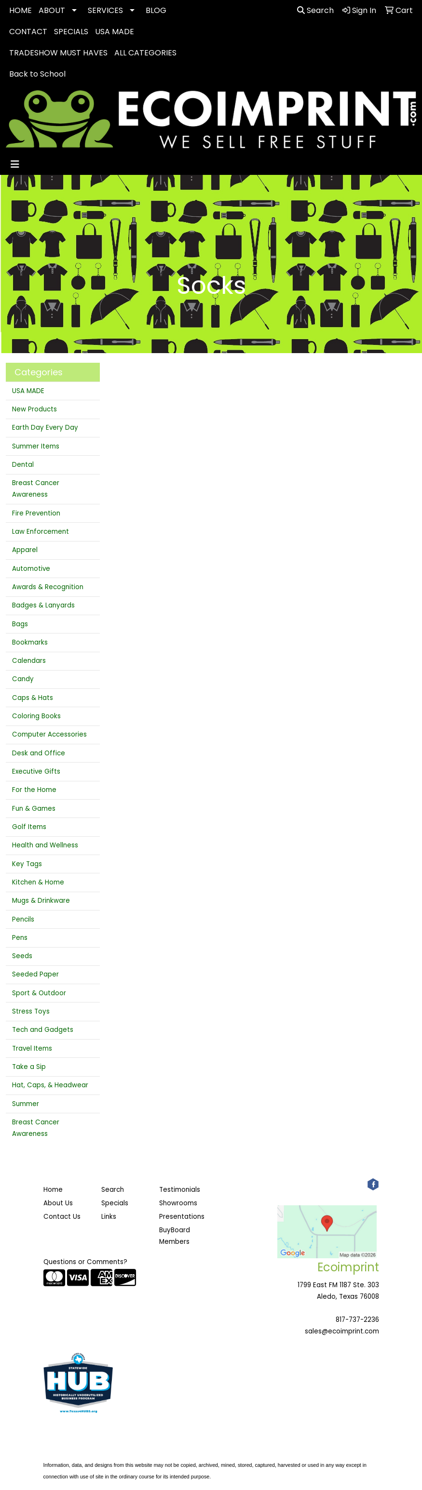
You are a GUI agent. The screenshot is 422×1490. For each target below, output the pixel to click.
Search (315, 10)
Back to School (37, 73)
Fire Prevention (36, 513)
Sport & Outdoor (39, 993)
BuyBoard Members (174, 1236)
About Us (58, 1203)
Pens (19, 937)
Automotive (31, 568)
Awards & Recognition (47, 587)
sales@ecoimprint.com (342, 1331)
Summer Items (35, 446)
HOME (20, 10)
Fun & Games (33, 808)
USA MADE (114, 31)
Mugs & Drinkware (41, 900)
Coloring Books (36, 716)
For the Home (34, 789)
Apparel (25, 549)
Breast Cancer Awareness (35, 488)
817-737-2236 (357, 1319)
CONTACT (28, 31)
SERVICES (105, 10)
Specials (114, 1203)
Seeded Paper (35, 974)
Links (108, 1216)
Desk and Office (38, 753)
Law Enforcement (40, 531)
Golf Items (29, 826)
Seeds (22, 956)
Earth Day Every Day (45, 427)
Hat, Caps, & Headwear (50, 1085)
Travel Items (32, 1048)
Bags (20, 624)
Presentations (181, 1216)
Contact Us (62, 1216)
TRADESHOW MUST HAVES (58, 52)
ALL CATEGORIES (145, 52)
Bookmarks (30, 642)
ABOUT (52, 10)
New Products (34, 409)
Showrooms (178, 1203)
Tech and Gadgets (42, 1029)
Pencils (23, 919)
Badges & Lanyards (43, 605)
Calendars (29, 660)
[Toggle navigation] (15, 164)
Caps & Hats (32, 697)
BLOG (156, 10)
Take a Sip (29, 1066)
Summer (25, 1103)
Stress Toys (31, 1011)
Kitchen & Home (38, 882)
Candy (23, 679)
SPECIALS (71, 31)
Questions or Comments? (85, 1261)
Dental (23, 464)
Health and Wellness (45, 845)
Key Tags (27, 864)
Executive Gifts (36, 771)
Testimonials (179, 1189)
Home (53, 1189)
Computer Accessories (49, 734)
